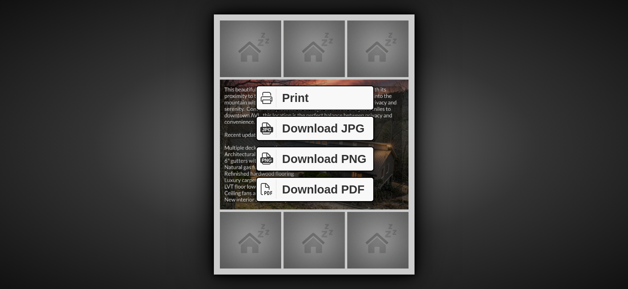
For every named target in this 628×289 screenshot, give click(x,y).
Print (283, 98)
